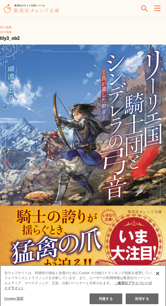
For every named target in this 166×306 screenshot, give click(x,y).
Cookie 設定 (14, 300)
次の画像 (6, 32)
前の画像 (6, 27)
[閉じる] (157, 275)
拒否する (142, 300)
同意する (106, 300)
